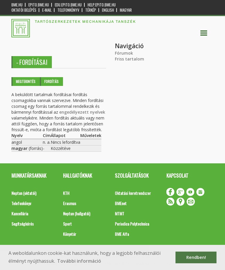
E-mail (47, 10)
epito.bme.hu (38, 5)
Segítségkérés (22, 224)
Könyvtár (69, 234)
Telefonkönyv (68, 10)
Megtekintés (25, 81)
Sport (67, 224)
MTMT (119, 213)
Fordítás (51, 81)
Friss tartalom (129, 59)
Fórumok (124, 53)
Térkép (90, 10)
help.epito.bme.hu (102, 5)
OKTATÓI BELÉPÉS (23, 10)
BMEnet (121, 203)
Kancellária (19, 213)
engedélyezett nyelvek (82, 112)
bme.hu (17, 5)
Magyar (126, 10)
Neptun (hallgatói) (76, 213)
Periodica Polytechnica (132, 224)
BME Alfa (122, 234)
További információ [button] (79, 261)
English (108, 10)
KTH (66, 193)
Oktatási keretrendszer (133, 193)
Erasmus (69, 203)
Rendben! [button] (196, 257)
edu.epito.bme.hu (68, 5)
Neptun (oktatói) (23, 193)
